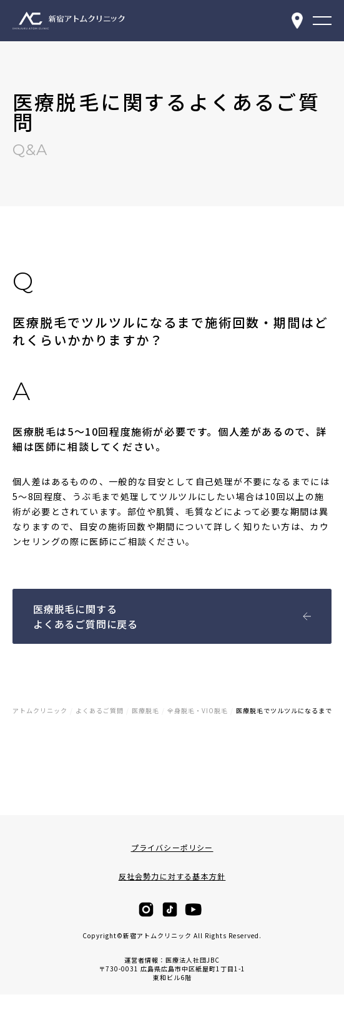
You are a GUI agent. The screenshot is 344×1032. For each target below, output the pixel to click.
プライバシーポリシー (172, 848)
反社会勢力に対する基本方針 (172, 876)
